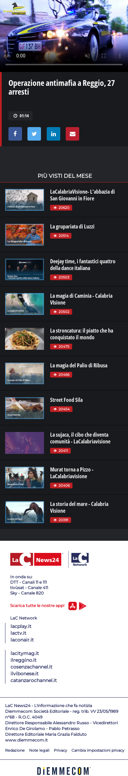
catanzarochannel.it (33, 680)
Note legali (39, 750)
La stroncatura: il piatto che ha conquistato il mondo (81, 334)
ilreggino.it (23, 660)
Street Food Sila (66, 400)
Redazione (15, 750)
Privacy (60, 750)
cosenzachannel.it (31, 667)
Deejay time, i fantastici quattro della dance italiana (82, 265)
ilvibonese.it (24, 674)
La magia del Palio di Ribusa (78, 365)
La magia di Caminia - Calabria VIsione (81, 299)
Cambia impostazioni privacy (97, 750)
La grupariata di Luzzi (72, 226)
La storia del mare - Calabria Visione (79, 507)
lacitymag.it (24, 653)
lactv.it (18, 633)
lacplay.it (20, 626)
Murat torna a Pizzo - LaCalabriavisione (71, 473)
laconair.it (22, 640)
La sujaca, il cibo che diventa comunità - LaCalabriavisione (80, 438)
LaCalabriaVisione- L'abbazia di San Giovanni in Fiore (82, 195)
